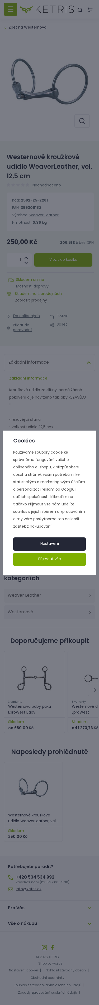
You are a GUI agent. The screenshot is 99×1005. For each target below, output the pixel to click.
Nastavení (49, 544)
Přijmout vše (49, 559)
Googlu (67, 490)
